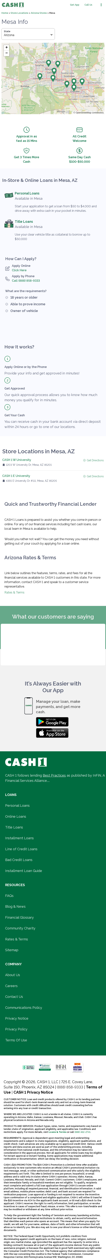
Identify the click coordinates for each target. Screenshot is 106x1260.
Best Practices (54, 775)
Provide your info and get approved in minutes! (42, 373)
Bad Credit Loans (18, 860)
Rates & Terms (14, 592)
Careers (11, 986)
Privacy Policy (16, 1029)
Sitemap (11, 950)
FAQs (9, 896)
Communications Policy (23, 1008)
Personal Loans (27, 193)
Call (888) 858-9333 (26, 280)
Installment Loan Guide (23, 871)
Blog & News (15, 906)
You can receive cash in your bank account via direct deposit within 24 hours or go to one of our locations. (52, 424)
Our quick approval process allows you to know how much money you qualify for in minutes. (50, 397)
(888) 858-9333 (70, 1087)
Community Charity (20, 928)
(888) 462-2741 (82, 1132)
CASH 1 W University (16, 460)
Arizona (28, 35)
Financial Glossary (19, 917)
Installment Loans (19, 838)
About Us (12, 975)
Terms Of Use (16, 1040)
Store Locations (20, 13)
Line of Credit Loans (21, 849)
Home (5, 13)
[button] (53, 78)
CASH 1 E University (16, 476)
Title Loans (24, 221)
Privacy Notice (16, 1018)
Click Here (19, 270)
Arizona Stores (39, 13)
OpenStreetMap (83, 112)
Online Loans (15, 816)
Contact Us (14, 997)
